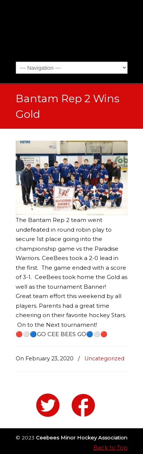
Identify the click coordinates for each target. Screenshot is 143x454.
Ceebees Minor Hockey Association (72, 30)
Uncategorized (104, 358)
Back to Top (110, 447)
